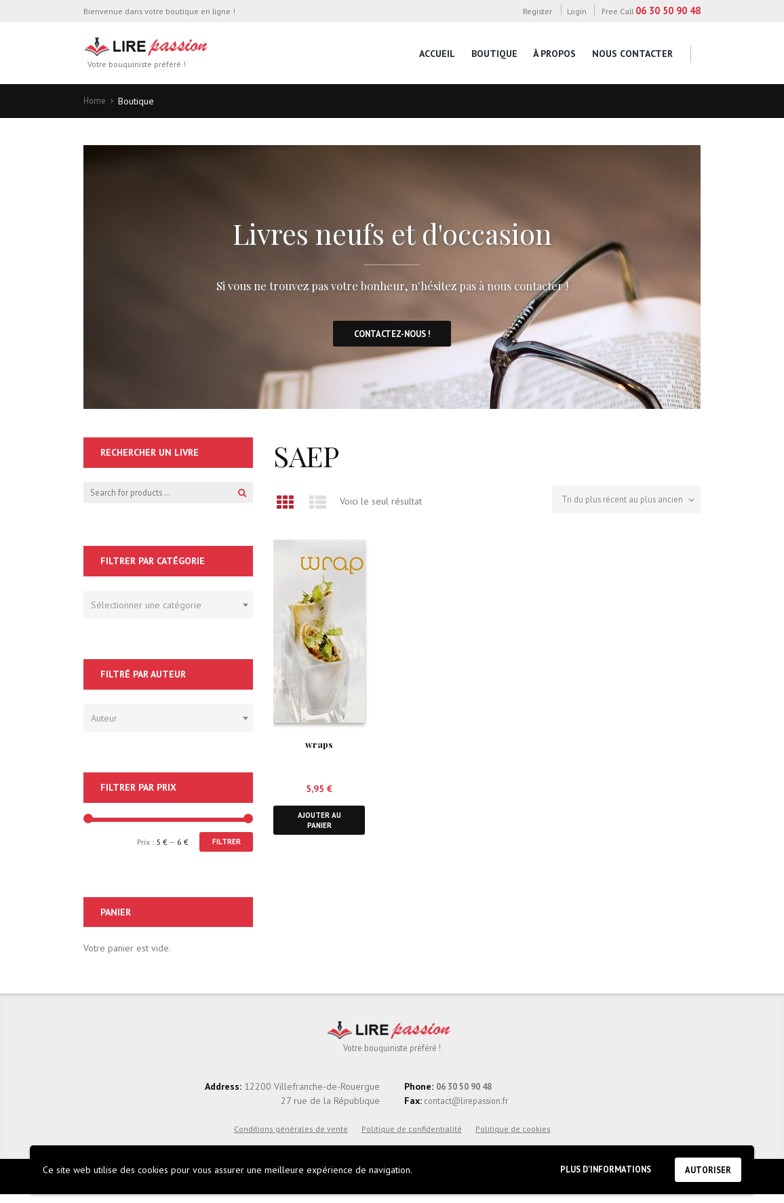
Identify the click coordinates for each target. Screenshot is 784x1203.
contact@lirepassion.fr (468, 1109)
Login (577, 10)
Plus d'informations (594, 1168)
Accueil (437, 53)
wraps (319, 746)
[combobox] (168, 609)
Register (537, 10)
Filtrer (223, 847)
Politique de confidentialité (411, 1137)
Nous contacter (632, 53)
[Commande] (621, 503)
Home (95, 101)
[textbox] (165, 607)
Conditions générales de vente (291, 1137)
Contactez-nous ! (392, 336)
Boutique (494, 53)
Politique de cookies (513, 1137)
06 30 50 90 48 (668, 10)
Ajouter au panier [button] (319, 824)
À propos (554, 53)
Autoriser (705, 1168)
